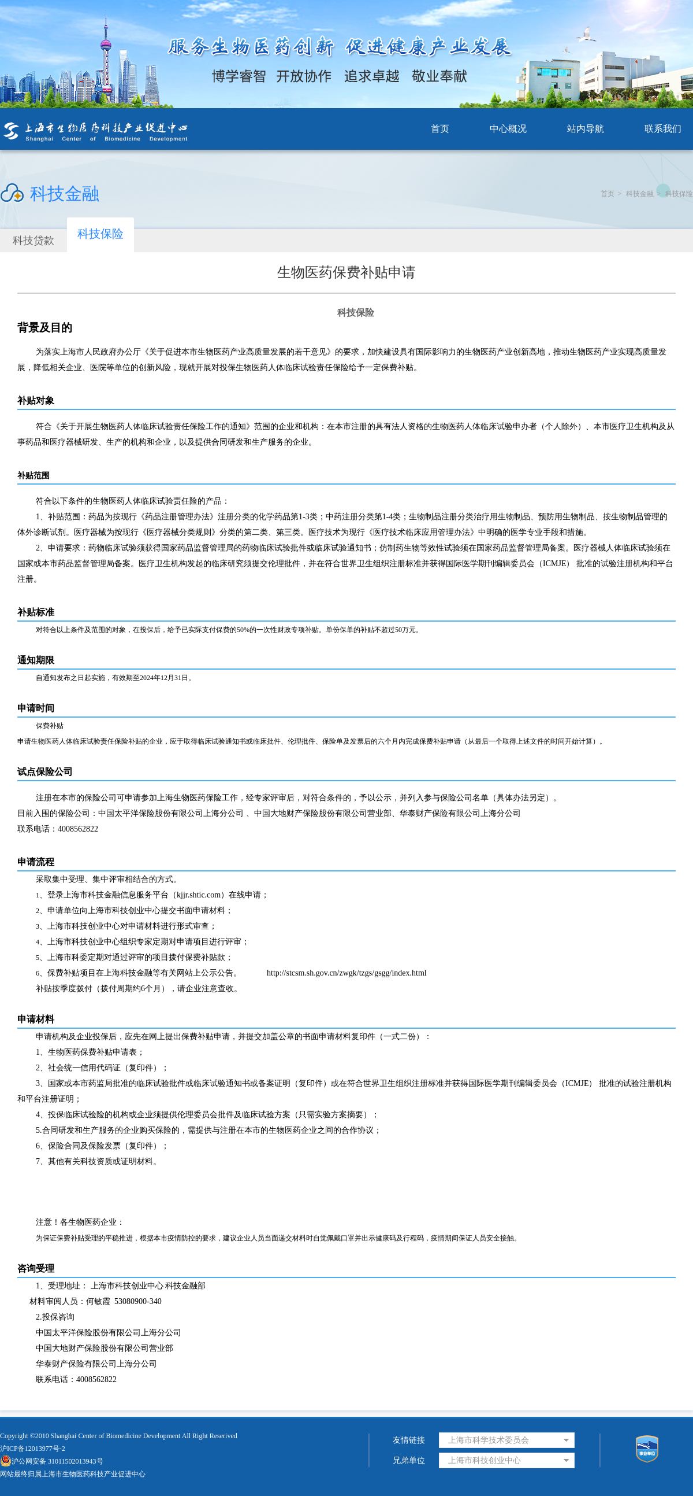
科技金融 (640, 194)
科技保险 (679, 194)
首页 (440, 129)
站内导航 (585, 129)
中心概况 (508, 129)
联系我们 (662, 129)
